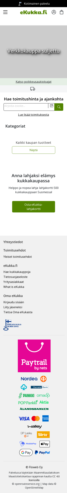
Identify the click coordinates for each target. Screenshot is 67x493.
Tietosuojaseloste (15, 277)
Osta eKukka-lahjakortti (33, 207)
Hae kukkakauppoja (16, 272)
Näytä (33, 150)
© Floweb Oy (34, 467)
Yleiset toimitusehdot (17, 257)
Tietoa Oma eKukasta (17, 312)
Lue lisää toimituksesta (33, 115)
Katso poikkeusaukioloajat (33, 82)
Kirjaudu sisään (13, 302)
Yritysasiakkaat (13, 282)
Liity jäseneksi (12, 307)
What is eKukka (13, 287)
